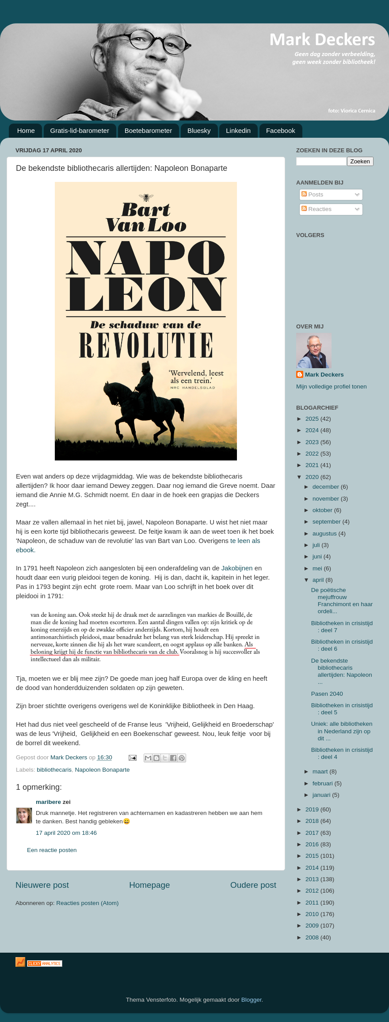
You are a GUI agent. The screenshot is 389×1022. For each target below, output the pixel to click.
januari (322, 795)
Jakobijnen (236, 568)
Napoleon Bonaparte (102, 769)
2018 (312, 821)
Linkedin (238, 130)
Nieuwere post (42, 885)
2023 (312, 442)
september (328, 521)
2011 (312, 902)
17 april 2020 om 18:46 (66, 833)
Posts (312, 194)
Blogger (251, 999)
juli (317, 545)
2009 (312, 925)
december (327, 486)
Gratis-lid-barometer (79, 130)
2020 (312, 477)
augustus (326, 533)
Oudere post (253, 885)
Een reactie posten (52, 850)
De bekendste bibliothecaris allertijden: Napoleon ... (341, 671)
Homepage (149, 885)
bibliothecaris (54, 769)
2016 (312, 844)
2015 (312, 855)
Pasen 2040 (327, 693)
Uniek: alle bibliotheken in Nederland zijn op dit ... (342, 730)
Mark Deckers (324, 374)
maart (321, 771)
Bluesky (199, 130)
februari (324, 783)
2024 (312, 430)
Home (26, 130)
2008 (312, 937)
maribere (48, 802)
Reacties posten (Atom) (87, 903)
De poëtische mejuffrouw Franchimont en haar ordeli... (342, 601)
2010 (312, 914)
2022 (312, 453)
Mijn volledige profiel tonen (331, 386)
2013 (312, 879)
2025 (312, 418)
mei (318, 568)
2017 (312, 833)
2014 (312, 867)
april (319, 580)
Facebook (280, 130)
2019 (312, 809)
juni (318, 556)
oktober (323, 510)
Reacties (316, 209)
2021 (312, 465)
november (327, 498)
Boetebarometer (148, 130)
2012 (312, 890)
